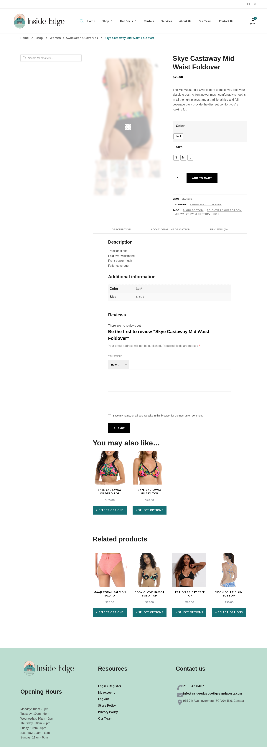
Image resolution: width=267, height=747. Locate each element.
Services (166, 21)
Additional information (170, 229)
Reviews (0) (219, 229)
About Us (185, 21)
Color (180, 126)
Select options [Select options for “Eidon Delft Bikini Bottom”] (230, 612)
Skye (216, 214)
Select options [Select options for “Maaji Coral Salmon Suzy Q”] (111, 612)
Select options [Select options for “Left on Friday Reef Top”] (190, 612)
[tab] (121, 229)
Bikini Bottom (193, 210)
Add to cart (202, 178)
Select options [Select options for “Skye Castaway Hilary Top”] (150, 510)
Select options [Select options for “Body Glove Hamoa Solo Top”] (150, 612)
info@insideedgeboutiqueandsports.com (212, 693)
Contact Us (226, 21)
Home (91, 21)
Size (179, 147)
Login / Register (109, 686)
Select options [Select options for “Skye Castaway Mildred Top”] (111, 510)
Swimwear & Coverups (206, 204)
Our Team (205, 21)
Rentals (149, 21)
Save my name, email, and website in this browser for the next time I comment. (158, 415)
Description (121, 229)
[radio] (178, 136)
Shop (107, 21)
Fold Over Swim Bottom (224, 210)
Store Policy (107, 705)
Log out (103, 699)
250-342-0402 (193, 686)
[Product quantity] (179, 178)
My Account (106, 692)
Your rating (115, 355)
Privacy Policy (108, 712)
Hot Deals (128, 21)
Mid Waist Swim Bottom (192, 214)
